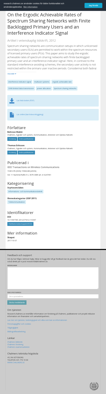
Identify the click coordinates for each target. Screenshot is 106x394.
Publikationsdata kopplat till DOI (20, 224)
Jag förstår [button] (93, 5)
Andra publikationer (26, 139)
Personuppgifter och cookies (19, 324)
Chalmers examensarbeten (18, 347)
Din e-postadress (14, 292)
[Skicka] (16, 302)
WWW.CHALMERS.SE (16, 362)
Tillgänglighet (12, 327)
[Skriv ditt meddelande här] (53, 278)
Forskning (12, 139)
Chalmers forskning (15, 344)
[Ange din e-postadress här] (53, 296)
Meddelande (12, 265)
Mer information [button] (30, 7)
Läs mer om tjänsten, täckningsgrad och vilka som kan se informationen (37, 320)
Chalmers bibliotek (14, 342)
